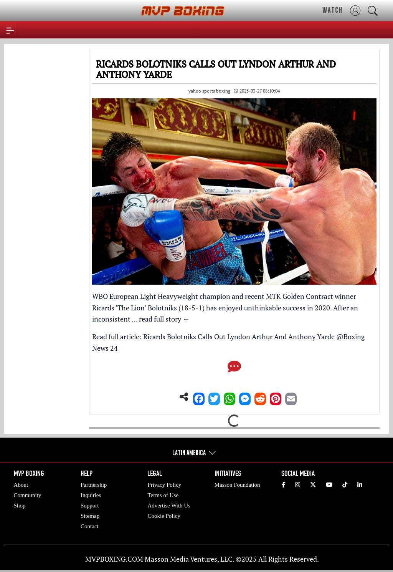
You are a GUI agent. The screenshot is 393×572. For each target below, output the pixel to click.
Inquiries (91, 495)
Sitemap (90, 516)
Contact (90, 526)
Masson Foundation (237, 485)
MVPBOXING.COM (114, 559)
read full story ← (164, 318)
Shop (20, 505)
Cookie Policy (163, 516)
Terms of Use (162, 495)
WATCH (332, 10)
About (21, 485)
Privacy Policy (164, 485)
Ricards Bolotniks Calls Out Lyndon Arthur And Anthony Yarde (239, 336)
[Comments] (234, 369)
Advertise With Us (168, 505)
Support (90, 505)
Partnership (94, 485)
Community (27, 495)
